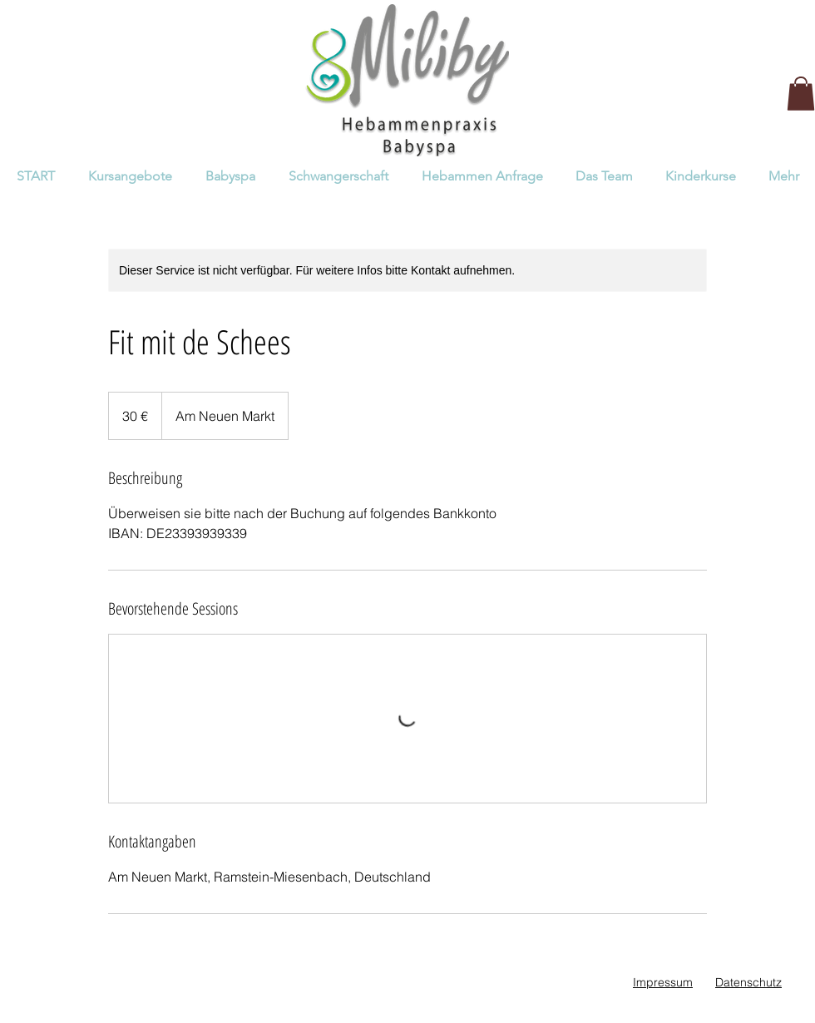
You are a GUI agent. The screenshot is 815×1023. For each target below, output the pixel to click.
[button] (801, 94)
